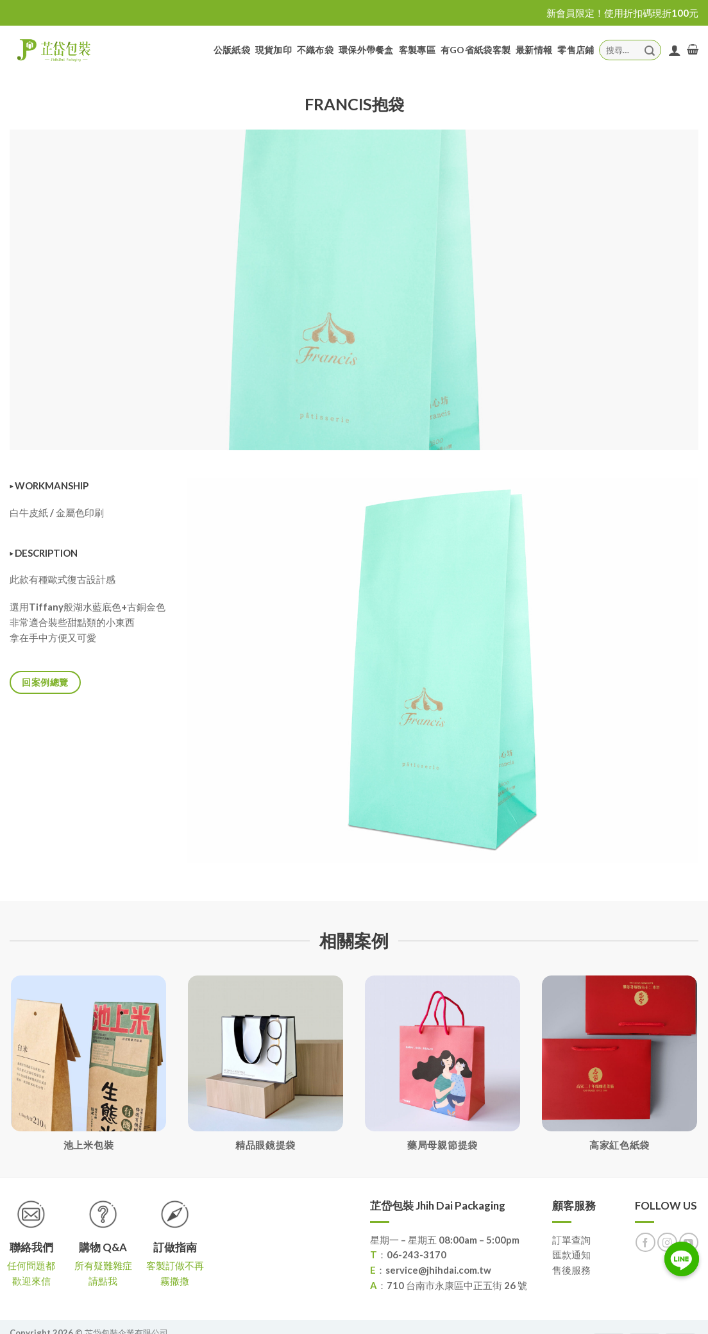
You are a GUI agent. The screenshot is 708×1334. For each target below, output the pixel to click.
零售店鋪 (575, 49)
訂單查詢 (571, 1239)
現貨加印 (273, 49)
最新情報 (534, 49)
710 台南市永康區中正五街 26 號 (457, 1285)
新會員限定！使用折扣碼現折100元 (622, 13)
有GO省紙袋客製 (475, 49)
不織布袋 (315, 49)
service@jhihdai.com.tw (438, 1270)
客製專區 (417, 49)
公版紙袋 (232, 49)
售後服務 (571, 1270)
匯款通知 (571, 1254)
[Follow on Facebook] (645, 1243)
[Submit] (650, 49)
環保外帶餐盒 (366, 49)
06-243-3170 (416, 1254)
